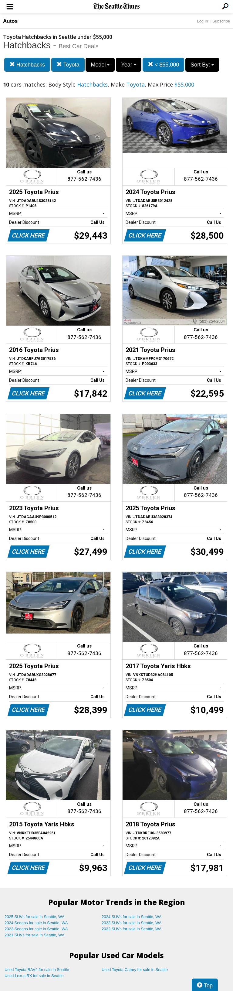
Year (128, 65)
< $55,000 (163, 64)
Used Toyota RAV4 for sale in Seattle (37, 969)
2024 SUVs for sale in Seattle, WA (132, 916)
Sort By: (202, 65)
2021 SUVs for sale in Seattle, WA (35, 935)
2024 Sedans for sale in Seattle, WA (36, 923)
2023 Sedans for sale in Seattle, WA (36, 929)
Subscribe (221, 21)
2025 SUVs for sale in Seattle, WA (35, 916)
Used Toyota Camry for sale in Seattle (135, 969)
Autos (10, 21)
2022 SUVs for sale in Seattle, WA (132, 929)
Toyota (67, 64)
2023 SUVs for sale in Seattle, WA (132, 923)
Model (100, 65)
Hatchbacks (27, 64)
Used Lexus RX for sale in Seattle (34, 975)
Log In (202, 21)
